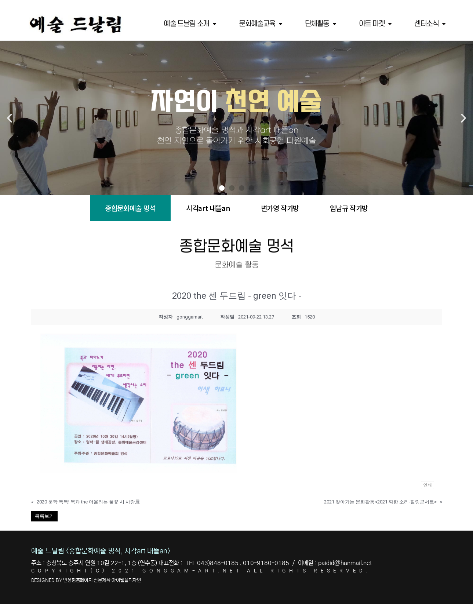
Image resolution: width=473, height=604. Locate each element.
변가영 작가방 (280, 208)
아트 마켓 (375, 24)
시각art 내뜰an (208, 208)
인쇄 (427, 485)
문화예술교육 (260, 24)
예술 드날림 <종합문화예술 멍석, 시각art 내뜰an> (100, 551)
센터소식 (429, 24)
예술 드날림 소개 (189, 24)
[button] (222, 188)
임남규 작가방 (349, 208)
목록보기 (44, 516)
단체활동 (320, 24)
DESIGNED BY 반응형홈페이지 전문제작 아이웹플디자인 (86, 580)
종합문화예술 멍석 (130, 208)
